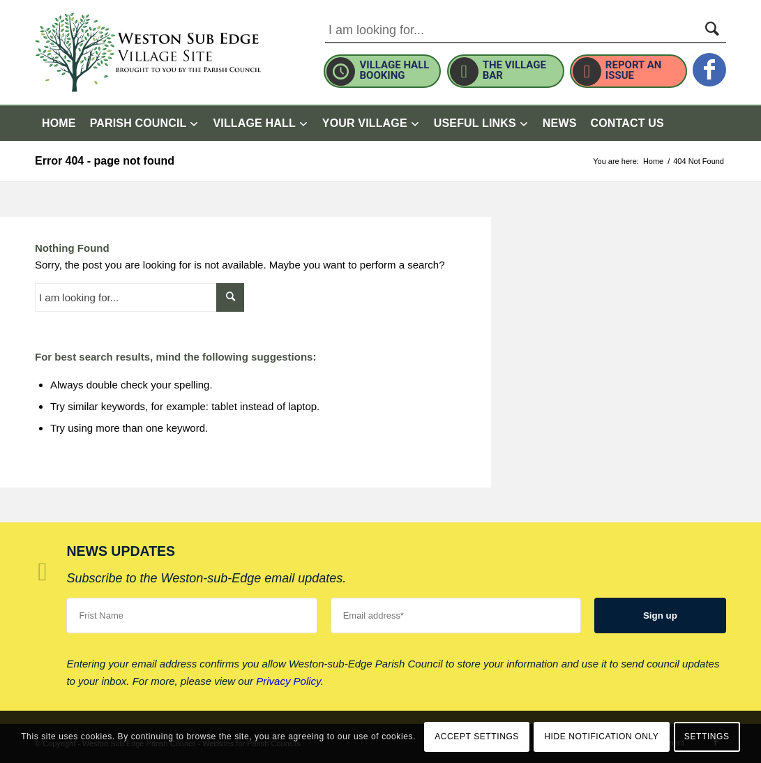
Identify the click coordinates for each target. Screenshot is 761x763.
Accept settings (477, 736)
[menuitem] (59, 123)
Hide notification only (601, 736)
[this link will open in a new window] (709, 62)
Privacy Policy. (289, 681)
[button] (371, 123)
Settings (707, 736)
